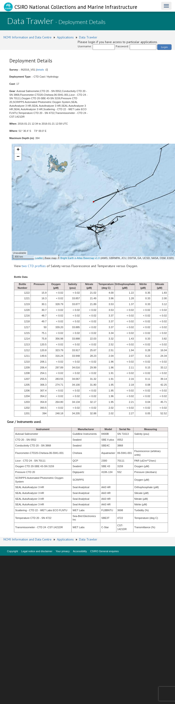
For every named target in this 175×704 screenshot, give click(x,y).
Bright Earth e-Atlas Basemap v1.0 (80, 258)
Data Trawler (88, 37)
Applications (65, 37)
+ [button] (18, 149)
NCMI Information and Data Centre (28, 37)
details (40, 69)
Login (164, 47)
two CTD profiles (34, 266)
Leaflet (39, 258)
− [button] (18, 156)
